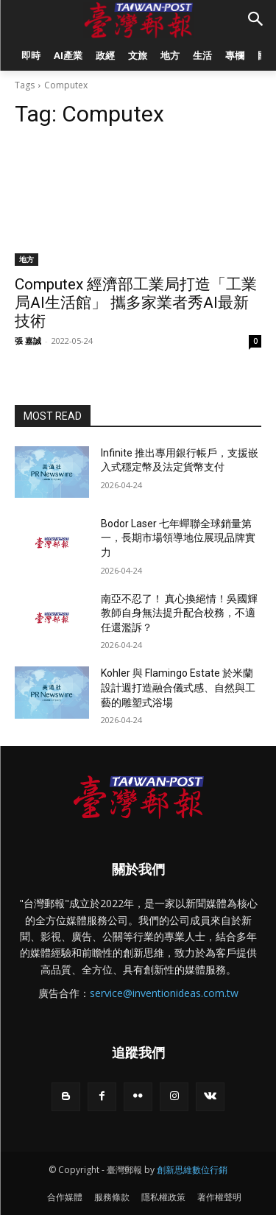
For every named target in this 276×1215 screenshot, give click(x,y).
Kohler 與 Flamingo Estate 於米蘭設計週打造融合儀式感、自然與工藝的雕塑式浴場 (178, 687)
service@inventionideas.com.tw (164, 993)
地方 (26, 259)
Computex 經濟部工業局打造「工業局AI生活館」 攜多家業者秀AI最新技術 (136, 302)
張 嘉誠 (28, 340)
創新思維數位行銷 (192, 1169)
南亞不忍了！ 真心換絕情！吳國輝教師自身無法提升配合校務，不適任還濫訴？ (179, 613)
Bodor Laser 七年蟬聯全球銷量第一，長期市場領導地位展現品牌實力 (178, 538)
